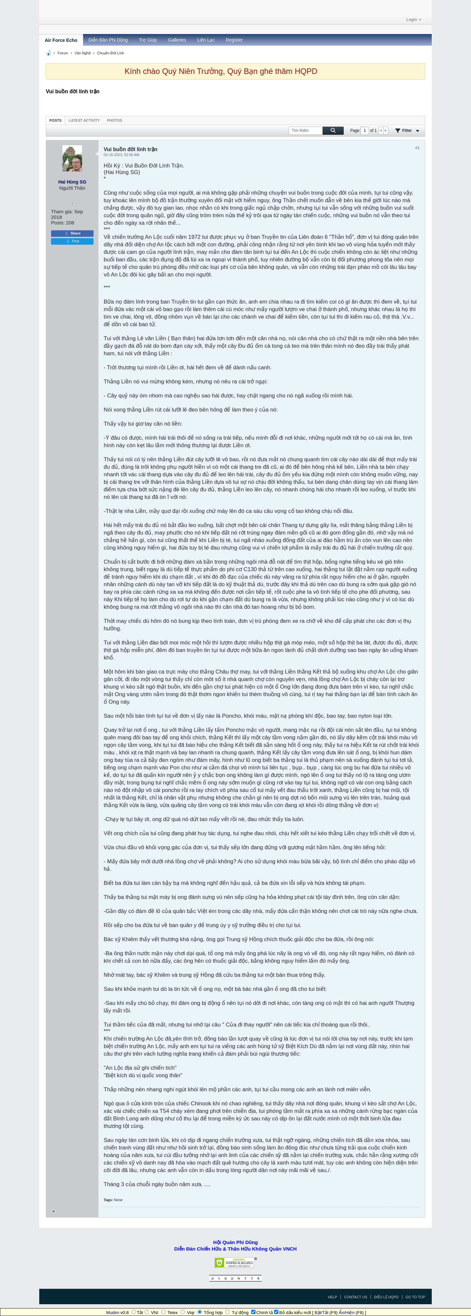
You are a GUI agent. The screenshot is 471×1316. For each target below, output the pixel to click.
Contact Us (355, 1297)
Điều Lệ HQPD (386, 1297)
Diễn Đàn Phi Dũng (108, 40)
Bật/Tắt (321, 1312)
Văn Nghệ (83, 53)
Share (72, 233)
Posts (55, 120)
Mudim (112, 1312)
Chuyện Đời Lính (110, 53)
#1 (417, 148)
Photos (114, 120)
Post (72, 241)
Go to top (415, 1297)
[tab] (55, 120)
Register (234, 40)
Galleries (177, 40)
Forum (63, 53)
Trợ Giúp (148, 40)
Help (332, 1297)
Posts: (58, 222)
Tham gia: (62, 211)
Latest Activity (84, 120)
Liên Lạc (206, 40)
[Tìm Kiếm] (316, 131)
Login (413, 19)
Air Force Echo (61, 40)
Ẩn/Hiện (347, 1312)
